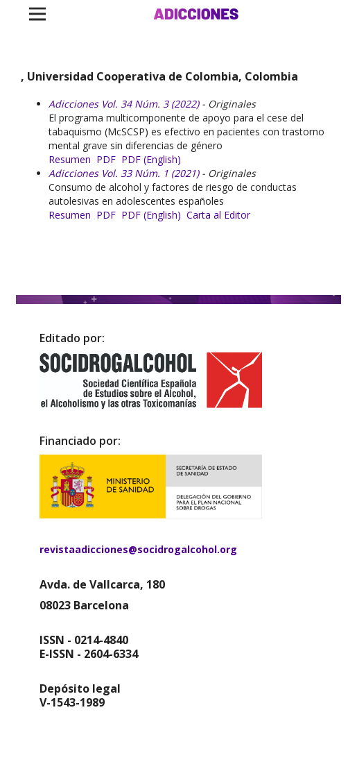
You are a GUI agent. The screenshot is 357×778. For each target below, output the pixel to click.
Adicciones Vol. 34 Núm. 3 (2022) (124, 103)
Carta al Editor (218, 214)
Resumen (70, 159)
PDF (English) (151, 159)
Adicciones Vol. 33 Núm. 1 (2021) (124, 173)
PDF (106, 159)
